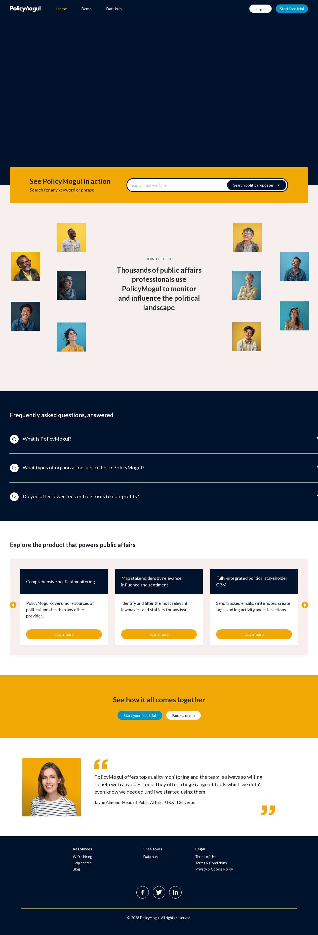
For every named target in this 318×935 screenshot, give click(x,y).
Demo (86, 8)
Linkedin (175, 892)
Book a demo (183, 715)
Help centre (82, 863)
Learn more (64, 634)
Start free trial (292, 8)
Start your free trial (140, 715)
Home (61, 8)
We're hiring (82, 857)
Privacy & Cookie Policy (214, 869)
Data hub (114, 8)
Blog (76, 869)
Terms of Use (206, 857)
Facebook (142, 892)
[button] (159, 439)
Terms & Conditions (211, 863)
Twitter (159, 892)
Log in (260, 8)
